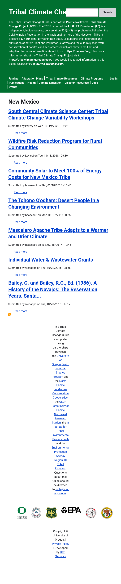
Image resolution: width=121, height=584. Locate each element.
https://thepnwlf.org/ (79, 51)
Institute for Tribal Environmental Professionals (60, 431)
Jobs (95, 82)
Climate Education (50, 82)
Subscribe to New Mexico (9, 314)
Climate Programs (92, 78)
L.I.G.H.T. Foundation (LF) (84, 26)
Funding (13, 78)
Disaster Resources (76, 82)
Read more (20, 133)
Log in (114, 78)
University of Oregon (60, 360)
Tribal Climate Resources (61, 78)
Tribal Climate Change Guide (53, 12)
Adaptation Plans (32, 78)
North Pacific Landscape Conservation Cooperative (60, 389)
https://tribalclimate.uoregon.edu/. (30, 59)
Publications (16, 82)
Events (13, 87)
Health (31, 82)
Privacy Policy (60, 543)
